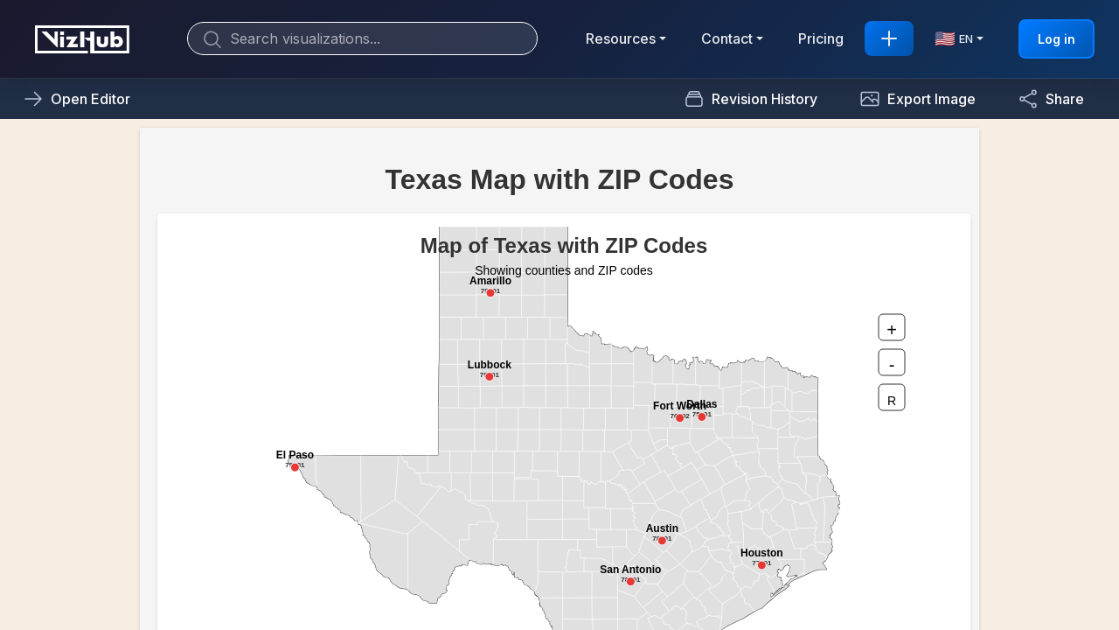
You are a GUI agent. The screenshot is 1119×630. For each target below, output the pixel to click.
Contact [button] (727, 38)
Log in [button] (1056, 39)
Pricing (821, 38)
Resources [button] (621, 38)
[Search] (362, 38)
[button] (917, 99)
